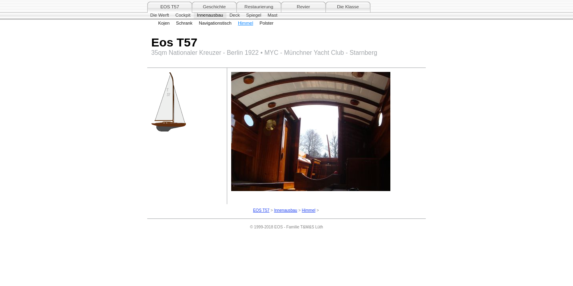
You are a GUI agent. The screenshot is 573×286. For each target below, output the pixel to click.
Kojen (164, 23)
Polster (266, 23)
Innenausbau (210, 15)
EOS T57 (169, 6)
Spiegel (253, 15)
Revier (303, 6)
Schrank (184, 23)
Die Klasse (348, 6)
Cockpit (183, 15)
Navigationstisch (215, 23)
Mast (273, 15)
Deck (235, 15)
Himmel (245, 23)
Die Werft (159, 15)
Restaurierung (258, 6)
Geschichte (214, 6)
